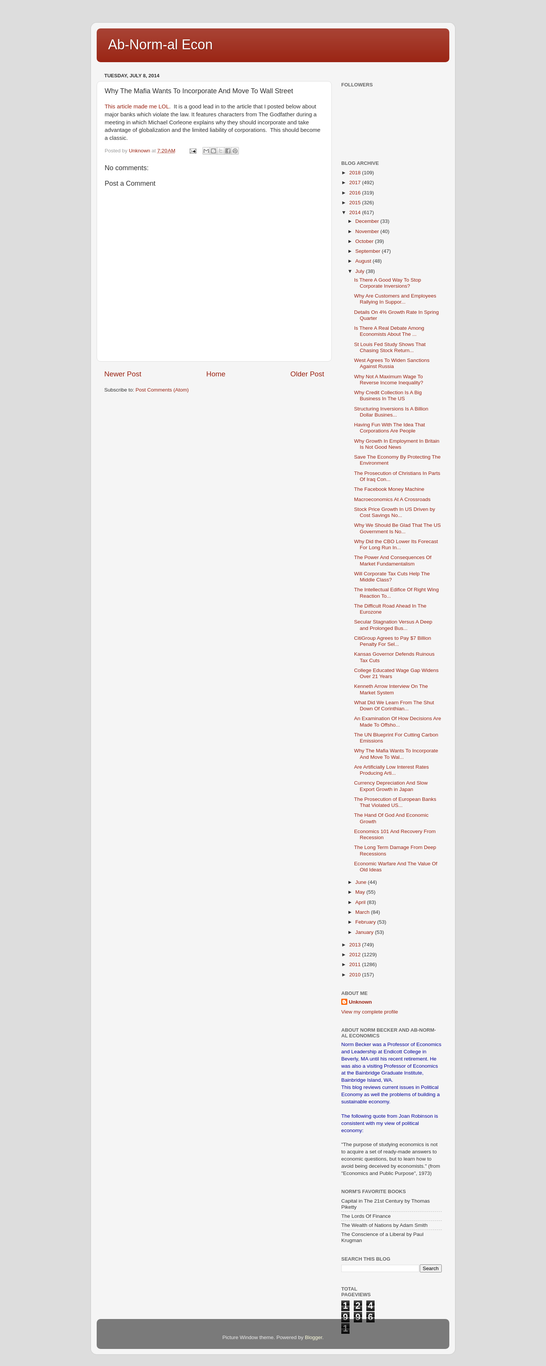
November (367, 231)
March (363, 912)
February (366, 922)
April (361, 902)
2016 (355, 193)
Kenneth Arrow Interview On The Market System (391, 689)
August (364, 261)
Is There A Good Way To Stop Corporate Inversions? (387, 283)
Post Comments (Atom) (162, 390)
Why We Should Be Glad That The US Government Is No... (397, 528)
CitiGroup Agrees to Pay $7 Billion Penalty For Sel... (392, 641)
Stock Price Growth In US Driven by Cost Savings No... (394, 512)
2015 (355, 202)
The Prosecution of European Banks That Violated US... (395, 802)
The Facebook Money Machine (389, 489)
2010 (355, 975)
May (360, 892)
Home (215, 374)
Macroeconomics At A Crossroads (392, 499)
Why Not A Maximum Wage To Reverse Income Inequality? (388, 379)
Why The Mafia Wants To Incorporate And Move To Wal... (396, 754)
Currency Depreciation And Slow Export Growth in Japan (391, 786)
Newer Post (122, 374)
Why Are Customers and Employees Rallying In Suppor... (395, 299)
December (367, 221)
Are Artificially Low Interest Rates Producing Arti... (391, 770)
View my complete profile (369, 1012)
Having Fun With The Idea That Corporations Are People (389, 428)
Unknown (360, 1002)
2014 (355, 212)
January (365, 932)
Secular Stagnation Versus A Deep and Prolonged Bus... (393, 625)
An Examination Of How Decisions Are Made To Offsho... (397, 721)
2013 (355, 945)
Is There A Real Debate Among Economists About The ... (389, 331)
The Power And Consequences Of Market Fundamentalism (392, 560)
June (361, 882)
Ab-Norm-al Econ (160, 44)
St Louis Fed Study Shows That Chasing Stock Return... (390, 347)
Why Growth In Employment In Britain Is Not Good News (396, 444)
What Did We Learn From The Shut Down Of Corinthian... (394, 705)
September (368, 251)
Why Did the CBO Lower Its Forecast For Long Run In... (396, 544)
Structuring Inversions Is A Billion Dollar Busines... (391, 412)
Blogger (313, 1337)
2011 (355, 964)
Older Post (307, 374)
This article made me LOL (137, 106)
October (365, 241)
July (360, 271)
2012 (355, 954)
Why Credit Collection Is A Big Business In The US (388, 395)
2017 (355, 182)
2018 (355, 172)
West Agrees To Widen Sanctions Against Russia (392, 363)
